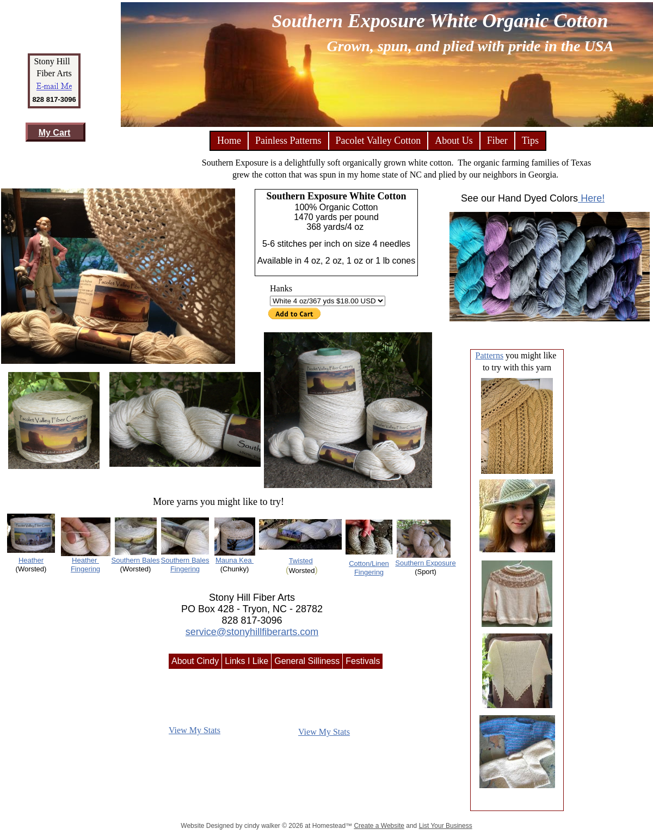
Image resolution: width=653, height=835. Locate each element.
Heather (31, 560)
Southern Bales (136, 560)
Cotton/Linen (369, 563)
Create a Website (379, 826)
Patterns (490, 355)
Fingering (185, 569)
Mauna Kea (234, 560)
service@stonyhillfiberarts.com (252, 631)
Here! (591, 198)
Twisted (301, 561)
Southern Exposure (425, 563)
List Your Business (445, 826)
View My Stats (194, 730)
